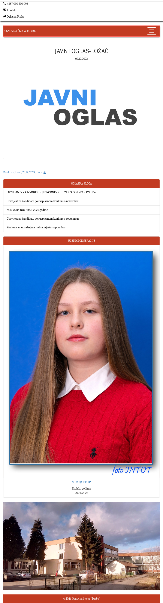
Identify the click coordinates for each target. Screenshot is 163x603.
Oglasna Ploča (13, 16)
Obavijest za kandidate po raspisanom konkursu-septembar (43, 218)
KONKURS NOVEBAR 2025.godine (27, 210)
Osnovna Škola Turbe (20, 31)
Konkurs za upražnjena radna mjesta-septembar (36, 227)
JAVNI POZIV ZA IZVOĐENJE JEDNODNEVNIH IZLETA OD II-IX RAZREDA (51, 192)
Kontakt (10, 10)
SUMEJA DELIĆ (81, 482)
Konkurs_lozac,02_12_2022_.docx (24, 172)
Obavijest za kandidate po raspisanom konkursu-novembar (42, 201)
